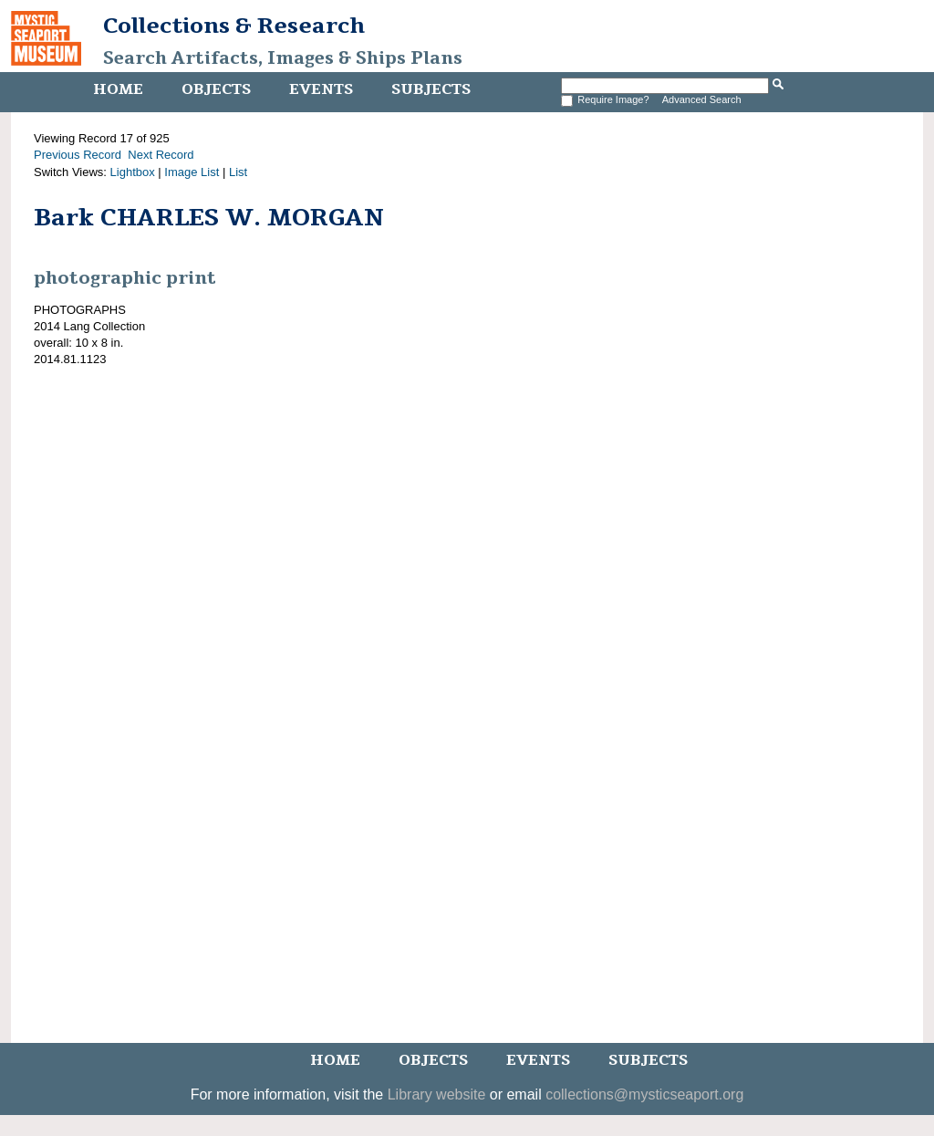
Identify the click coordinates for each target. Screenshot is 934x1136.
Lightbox (132, 172)
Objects (216, 89)
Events (321, 89)
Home (118, 89)
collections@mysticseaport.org (644, 1094)
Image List (191, 172)
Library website (437, 1094)
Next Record (160, 155)
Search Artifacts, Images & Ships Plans (282, 58)
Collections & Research (234, 25)
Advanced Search (702, 99)
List (238, 172)
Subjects (431, 89)
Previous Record (77, 155)
